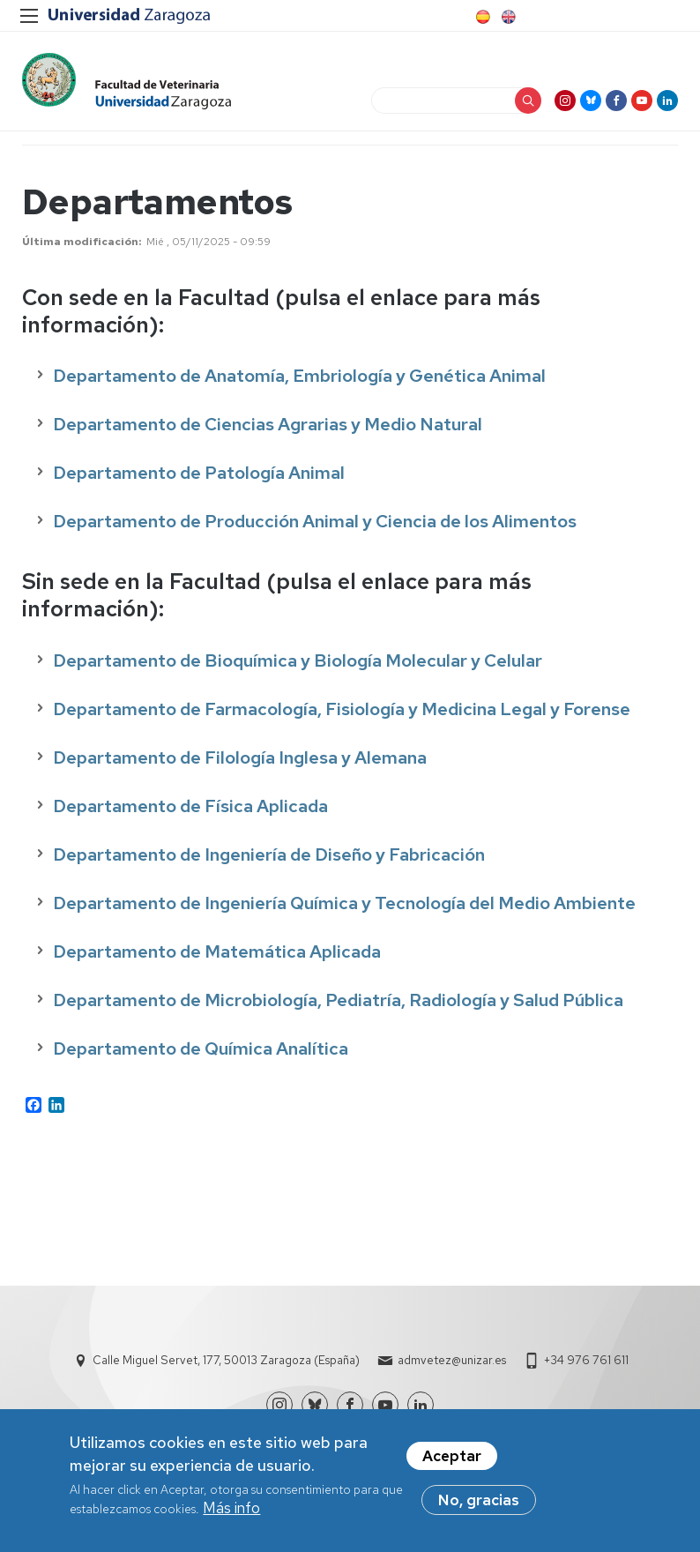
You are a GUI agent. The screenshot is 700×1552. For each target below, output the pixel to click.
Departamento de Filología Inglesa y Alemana (240, 760)
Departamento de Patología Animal (199, 475)
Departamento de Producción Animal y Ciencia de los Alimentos (315, 523)
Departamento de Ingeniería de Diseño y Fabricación (269, 857)
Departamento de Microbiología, (189, 1002)
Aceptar (451, 1456)
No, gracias (478, 1501)
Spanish (481, 17)
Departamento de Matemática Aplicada (217, 954)
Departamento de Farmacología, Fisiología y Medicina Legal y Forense (341, 711)
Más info (231, 1508)
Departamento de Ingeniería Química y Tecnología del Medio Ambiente (344, 905)
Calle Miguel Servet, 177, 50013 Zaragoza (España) (226, 1362)
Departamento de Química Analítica (200, 1051)
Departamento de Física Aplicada (190, 808)
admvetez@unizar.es (452, 1362)
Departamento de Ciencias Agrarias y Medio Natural (267, 426)
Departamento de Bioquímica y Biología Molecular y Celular (297, 663)
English (507, 17)
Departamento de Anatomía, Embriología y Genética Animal (299, 378)
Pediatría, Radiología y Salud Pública (474, 1002)
